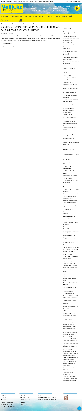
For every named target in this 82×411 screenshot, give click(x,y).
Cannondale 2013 (67, 319)
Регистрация (69, 1)
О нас (39, 395)
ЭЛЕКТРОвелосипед (31, 16)
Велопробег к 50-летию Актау (70, 306)
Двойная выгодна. (67, 114)
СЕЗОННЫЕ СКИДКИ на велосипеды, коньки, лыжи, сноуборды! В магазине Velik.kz (71, 315)
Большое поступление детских (70, 88)
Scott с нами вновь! (68, 147)
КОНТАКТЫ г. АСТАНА (7, 404)
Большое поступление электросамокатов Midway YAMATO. (69, 127)
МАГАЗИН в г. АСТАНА (23, 1)
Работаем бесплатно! (68, 209)
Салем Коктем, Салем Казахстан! (71, 154)
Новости (5, 24)
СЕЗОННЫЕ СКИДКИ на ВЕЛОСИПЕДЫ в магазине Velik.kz (69, 218)
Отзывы (22, 404)
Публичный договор (8, 407)
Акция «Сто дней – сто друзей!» (71, 193)
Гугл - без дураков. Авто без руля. (71, 247)
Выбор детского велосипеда (47, 400)
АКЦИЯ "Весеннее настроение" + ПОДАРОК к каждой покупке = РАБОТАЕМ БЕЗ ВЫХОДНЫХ (71, 345)
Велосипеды (5, 16)
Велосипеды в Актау (68, 322)
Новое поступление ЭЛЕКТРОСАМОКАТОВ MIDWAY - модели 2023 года (71, 84)
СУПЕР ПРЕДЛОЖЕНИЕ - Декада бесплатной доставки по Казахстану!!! (71, 363)
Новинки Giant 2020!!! (68, 157)
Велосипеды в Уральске (69, 235)
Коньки (65, 16)
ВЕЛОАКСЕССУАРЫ (17, 16)
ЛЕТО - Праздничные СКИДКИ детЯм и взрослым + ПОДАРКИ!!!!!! (70, 53)
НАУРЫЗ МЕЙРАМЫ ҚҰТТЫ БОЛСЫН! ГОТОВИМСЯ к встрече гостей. (70, 110)
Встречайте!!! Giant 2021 (69, 138)
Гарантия (22, 395)
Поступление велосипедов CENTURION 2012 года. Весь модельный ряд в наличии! (70, 378)
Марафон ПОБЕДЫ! (68, 261)
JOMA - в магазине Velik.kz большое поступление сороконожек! (69, 46)
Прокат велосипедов (44, 1)
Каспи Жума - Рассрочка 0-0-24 (71, 68)
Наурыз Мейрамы (67, 178)
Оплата (36, 1)
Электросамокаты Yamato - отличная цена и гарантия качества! (69, 133)
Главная (3, 1)
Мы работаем (66, 152)
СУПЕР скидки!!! (67, 75)
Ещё (51, 1)
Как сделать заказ (25, 400)
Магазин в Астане (67, 66)
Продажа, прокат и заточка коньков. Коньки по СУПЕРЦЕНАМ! (69, 302)
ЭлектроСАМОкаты (54, 16)
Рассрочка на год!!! (68, 159)
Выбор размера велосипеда (47, 397)
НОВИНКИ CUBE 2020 (68, 149)
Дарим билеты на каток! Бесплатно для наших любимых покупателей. (71, 142)
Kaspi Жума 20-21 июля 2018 (70, 175)
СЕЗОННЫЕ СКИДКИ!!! (68, 170)
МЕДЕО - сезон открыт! (68, 242)
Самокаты (42, 16)
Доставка (31, 1)
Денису (65, 173)
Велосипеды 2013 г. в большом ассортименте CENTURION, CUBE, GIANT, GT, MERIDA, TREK (70, 338)
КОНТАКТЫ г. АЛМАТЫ (7, 402)
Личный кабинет (77, 1)
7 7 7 (64, 245)
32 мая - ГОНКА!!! (67, 254)
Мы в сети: (66, 395)
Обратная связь (24, 397)
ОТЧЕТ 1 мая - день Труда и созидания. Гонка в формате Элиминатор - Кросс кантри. (70, 265)
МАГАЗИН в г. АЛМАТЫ (11, 1)
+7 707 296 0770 (36, 8)
